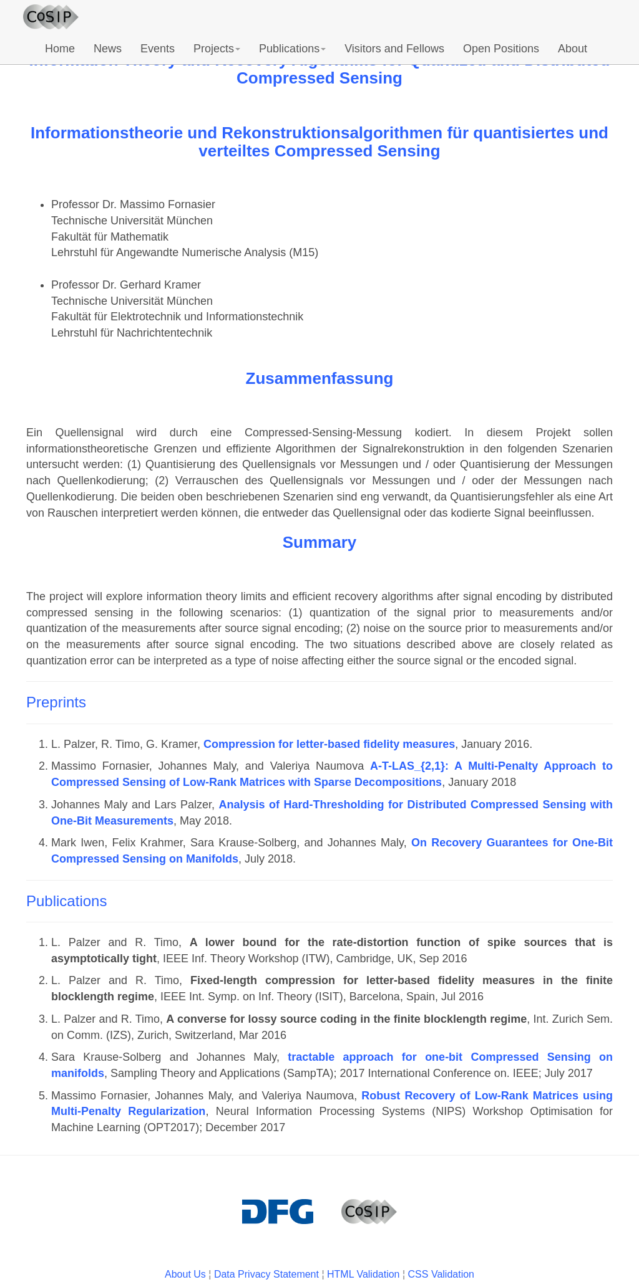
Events (157, 48)
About (572, 48)
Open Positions (501, 48)
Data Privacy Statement (266, 1274)
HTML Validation (363, 1274)
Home (60, 48)
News (108, 48)
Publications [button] (292, 48)
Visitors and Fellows (394, 48)
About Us (185, 1274)
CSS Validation (441, 1274)
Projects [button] (216, 48)
